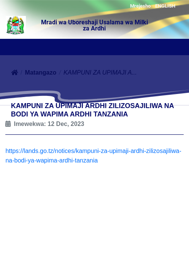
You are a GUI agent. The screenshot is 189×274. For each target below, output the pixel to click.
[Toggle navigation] (7, 48)
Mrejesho (140, 6)
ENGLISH (165, 6)
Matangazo (41, 72)
